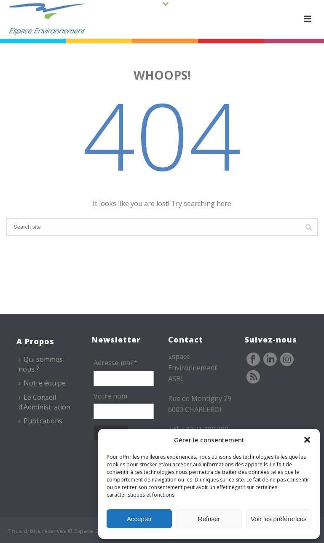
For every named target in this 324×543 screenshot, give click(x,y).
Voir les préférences (279, 518)
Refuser (209, 518)
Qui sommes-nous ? (42, 364)
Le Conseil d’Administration (44, 402)
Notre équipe (42, 383)
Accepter (139, 518)
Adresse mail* (115, 362)
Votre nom (110, 396)
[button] (307, 440)
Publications (40, 420)
